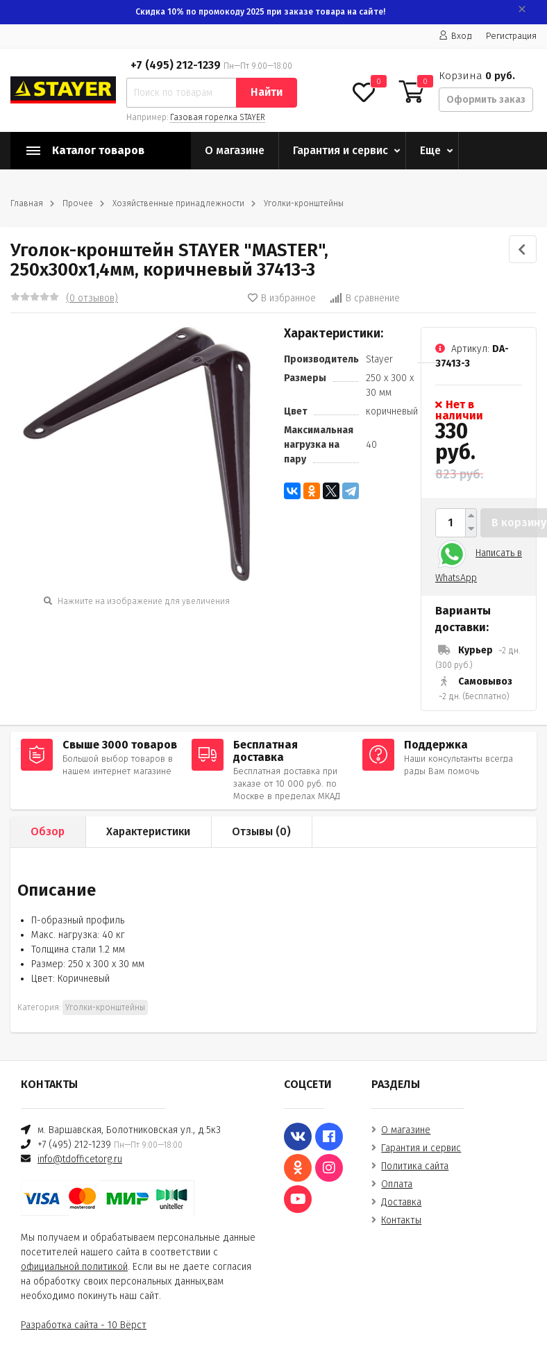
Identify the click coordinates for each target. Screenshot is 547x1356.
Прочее (77, 203)
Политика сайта (414, 1166)
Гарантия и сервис (340, 150)
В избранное (282, 298)
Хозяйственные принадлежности (178, 203)
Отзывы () (261, 831)
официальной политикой (74, 1267)
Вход (455, 36)
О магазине (234, 150)
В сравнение (365, 298)
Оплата (396, 1184)
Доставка (401, 1202)
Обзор (48, 831)
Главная (26, 203)
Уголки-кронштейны (304, 203)
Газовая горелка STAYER (217, 117)
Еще (430, 150)
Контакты (401, 1220)
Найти (267, 92)
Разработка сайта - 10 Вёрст (83, 1325)
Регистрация (511, 36)
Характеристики (148, 831)
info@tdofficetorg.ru (79, 1159)
